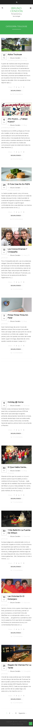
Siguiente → (23, 714)
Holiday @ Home (15, 403)
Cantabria (10, 62)
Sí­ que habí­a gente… (16, 469)
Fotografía (26, 673)
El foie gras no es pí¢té (18, 185)
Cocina (25, 189)
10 (16, 714)
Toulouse (23, 62)
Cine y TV (26, 257)
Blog (24, 59)
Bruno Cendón (16, 11)
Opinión (16, 62)
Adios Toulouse (14, 56)
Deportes (26, 538)
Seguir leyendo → (16, 92)
